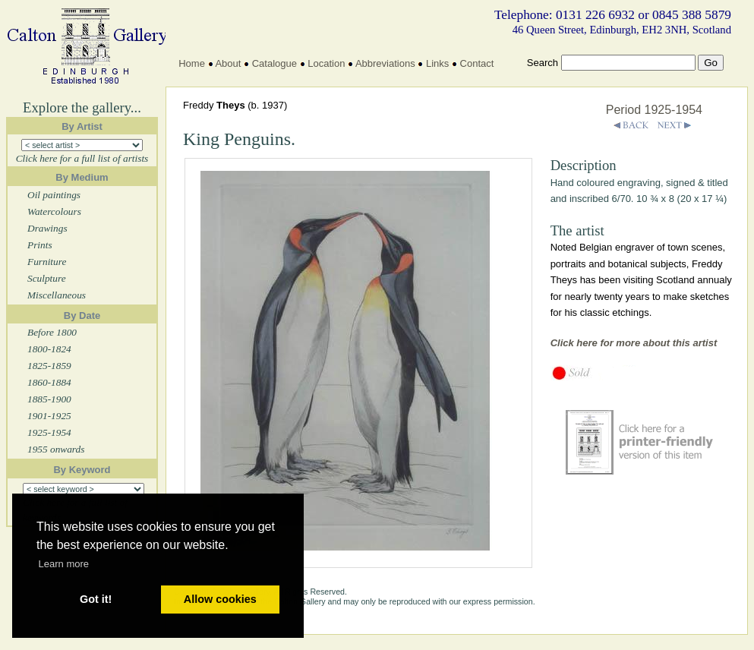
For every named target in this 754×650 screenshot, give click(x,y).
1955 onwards (55, 449)
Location (326, 63)
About (228, 63)
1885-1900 (49, 399)
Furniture (46, 261)
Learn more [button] (64, 564)
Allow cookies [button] (220, 599)
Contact (477, 63)
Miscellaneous (56, 295)
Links (437, 63)
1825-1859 (49, 365)
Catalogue (274, 63)
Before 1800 (52, 332)
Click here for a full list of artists (82, 158)
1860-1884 (49, 382)
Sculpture (46, 278)
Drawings (47, 228)
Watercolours (54, 211)
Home (191, 63)
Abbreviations (385, 63)
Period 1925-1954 (654, 109)
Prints (39, 245)
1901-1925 (49, 415)
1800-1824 (49, 349)
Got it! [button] (96, 599)
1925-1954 (49, 432)
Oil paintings (53, 194)
